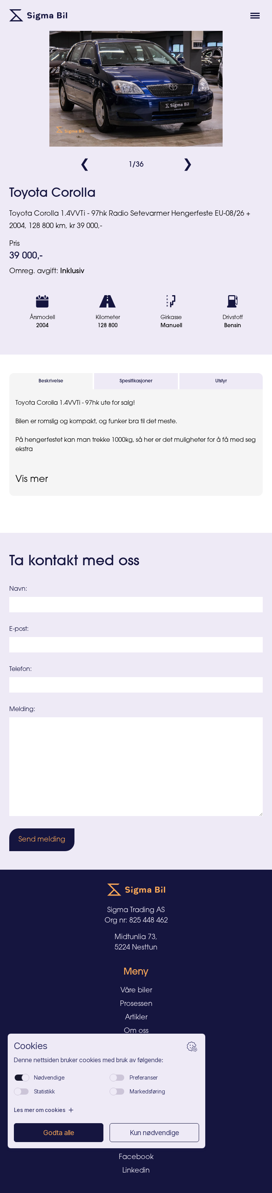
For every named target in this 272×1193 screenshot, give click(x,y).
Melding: (22, 709)
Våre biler (136, 990)
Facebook (136, 1157)
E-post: (19, 629)
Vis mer (31, 479)
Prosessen (136, 1004)
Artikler (136, 1017)
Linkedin (136, 1170)
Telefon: (20, 669)
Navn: (18, 589)
